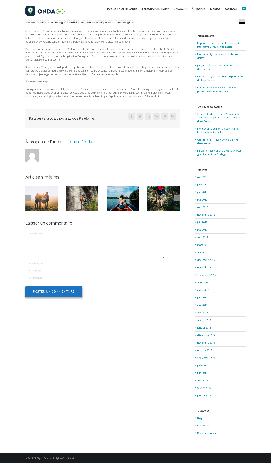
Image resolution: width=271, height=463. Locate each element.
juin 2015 (202, 373)
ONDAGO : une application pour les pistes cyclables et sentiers (217, 89)
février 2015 (204, 388)
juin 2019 (202, 192)
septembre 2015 (206, 357)
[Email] (94, 270)
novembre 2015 (206, 342)
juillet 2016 (203, 290)
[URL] (94, 278)
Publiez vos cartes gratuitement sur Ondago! (219, 152)
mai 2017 (202, 229)
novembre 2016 (206, 267)
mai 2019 (202, 199)
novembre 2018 (206, 214)
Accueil (208, 121)
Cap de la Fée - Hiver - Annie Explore (217, 139)
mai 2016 (202, 305)
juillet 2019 (203, 184)
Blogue (201, 418)
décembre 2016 (206, 260)
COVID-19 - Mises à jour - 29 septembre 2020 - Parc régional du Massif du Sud (219, 115)
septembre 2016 (206, 275)
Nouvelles (203, 425)
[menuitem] (124, 9)
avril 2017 (202, 237)
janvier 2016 (204, 327)
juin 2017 (202, 222)
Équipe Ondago (82, 141)
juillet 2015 (203, 365)
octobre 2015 (204, 350)
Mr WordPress (205, 150)
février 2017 (204, 252)
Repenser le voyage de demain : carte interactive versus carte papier (219, 44)
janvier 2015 (204, 395)
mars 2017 (203, 244)
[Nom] (94, 263)
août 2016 (202, 282)
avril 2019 (202, 207)
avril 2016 (202, 312)
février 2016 (204, 320)
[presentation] (54, 304)
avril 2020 (202, 177)
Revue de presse (207, 433)
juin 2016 (202, 297)
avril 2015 (202, 380)
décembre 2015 (206, 335)
